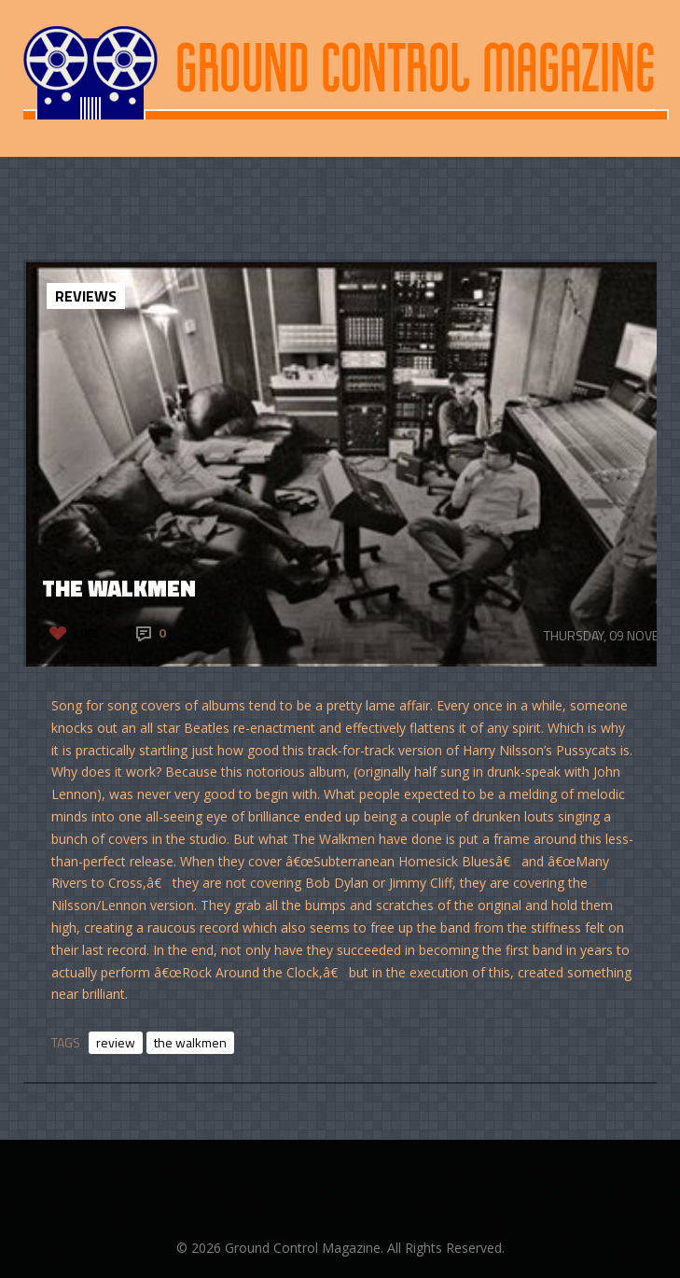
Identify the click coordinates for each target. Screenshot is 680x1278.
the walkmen (190, 1042)
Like (86, 632)
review (115, 1042)
